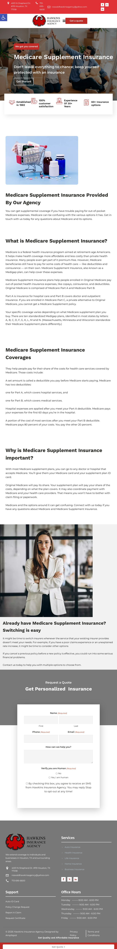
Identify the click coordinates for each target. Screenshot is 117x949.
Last (76, 726)
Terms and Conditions (94, 933)
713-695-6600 (18, 880)
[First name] (41, 720)
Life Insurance (72, 858)
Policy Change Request (17, 907)
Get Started (23, 81)
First (41, 726)
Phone (41, 732)
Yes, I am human (59, 777)
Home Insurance (73, 863)
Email (76, 732)
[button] (3, 17)
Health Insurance (73, 852)
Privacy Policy (74, 933)
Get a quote (76, 20)
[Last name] (76, 720)
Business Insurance (74, 869)
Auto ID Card (12, 901)
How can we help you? (58, 747)
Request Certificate (15, 918)
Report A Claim (13, 912)
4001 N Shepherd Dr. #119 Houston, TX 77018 (31, 869)
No (59, 773)
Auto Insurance (72, 847)
